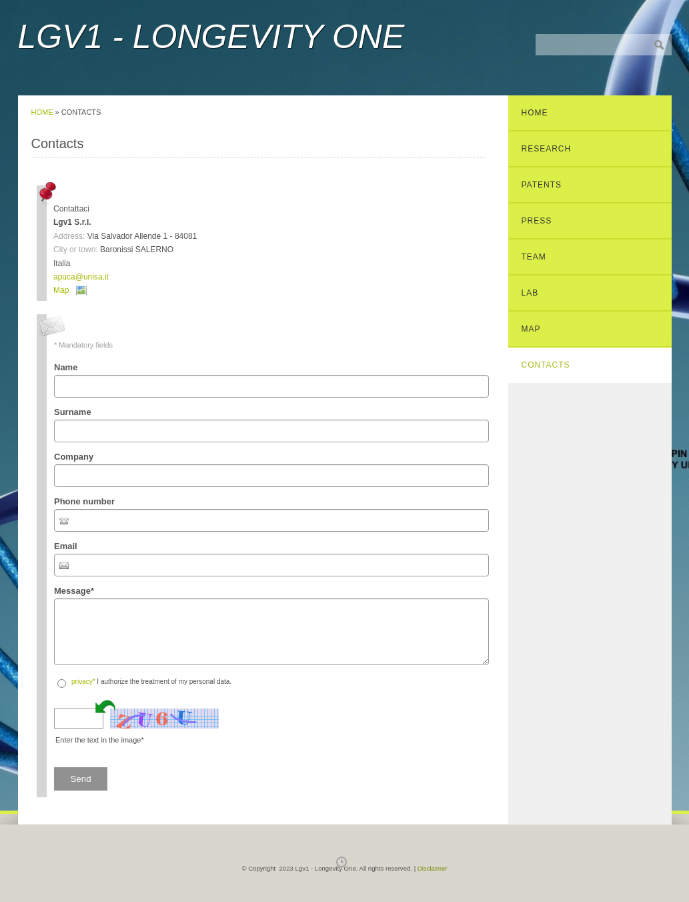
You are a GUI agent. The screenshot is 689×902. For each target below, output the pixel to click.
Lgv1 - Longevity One (211, 36)
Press (537, 221)
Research (547, 148)
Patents (542, 184)
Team (534, 257)
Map (61, 290)
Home (42, 112)
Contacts (546, 365)
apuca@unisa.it (81, 277)
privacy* (83, 681)
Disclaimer (433, 868)
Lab (530, 293)
